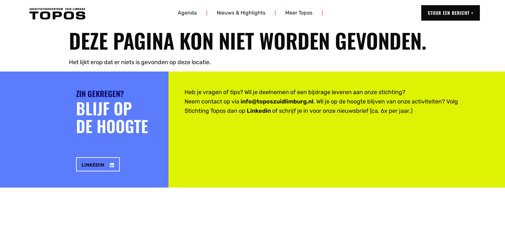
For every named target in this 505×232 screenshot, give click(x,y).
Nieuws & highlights (241, 13)
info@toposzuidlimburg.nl (277, 101)
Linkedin (259, 110)
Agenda (187, 13)
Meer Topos (298, 13)
